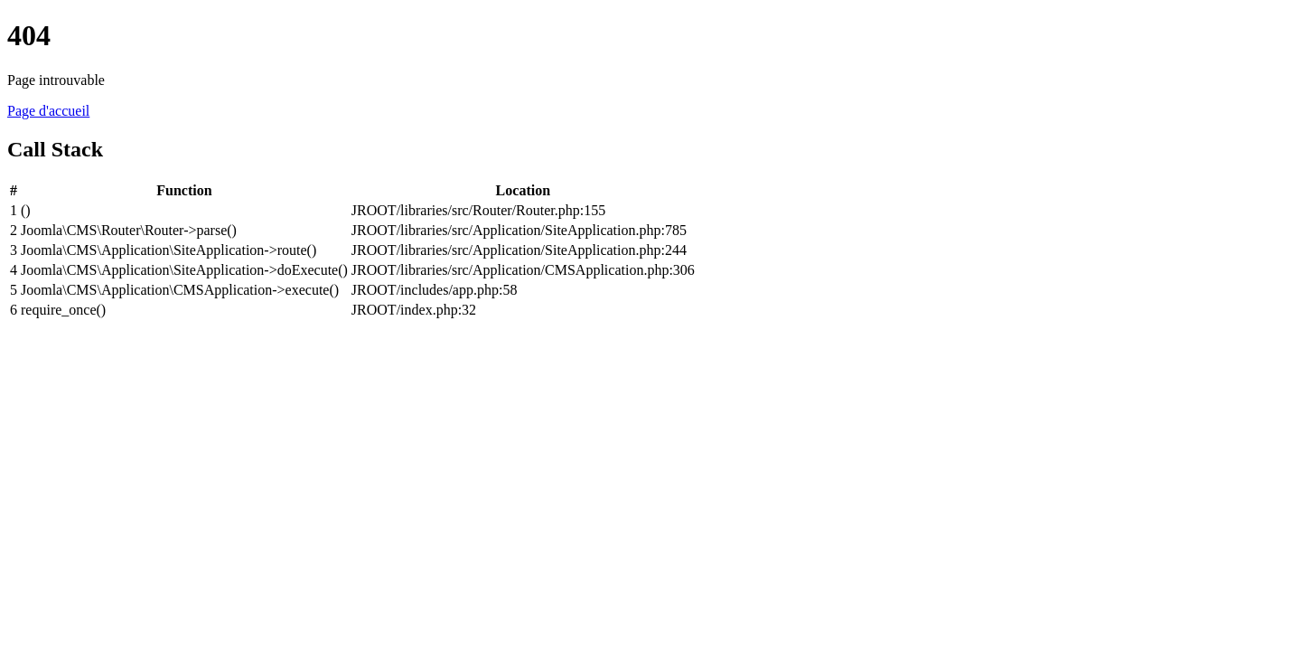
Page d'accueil (48, 110)
